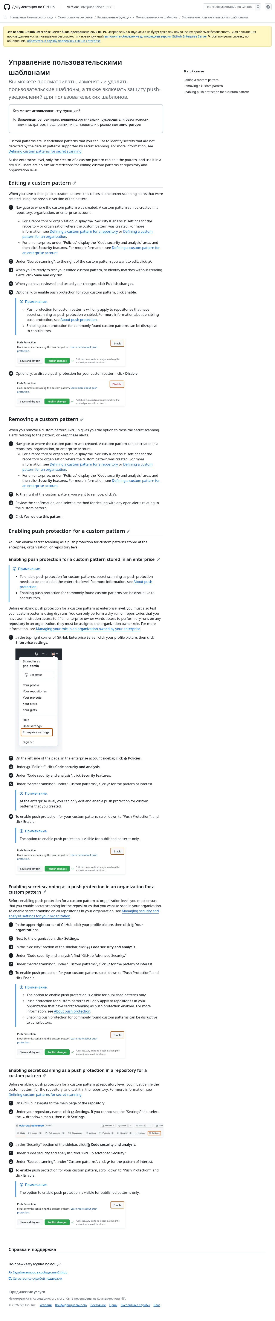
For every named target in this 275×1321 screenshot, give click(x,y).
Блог (156, 1305)
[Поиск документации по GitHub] (229, 7)
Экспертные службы (135, 1305)
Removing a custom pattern (46, 418)
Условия (46, 1305)
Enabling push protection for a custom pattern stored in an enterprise (84, 559)
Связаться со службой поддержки (35, 1278)
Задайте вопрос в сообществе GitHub (38, 1272)
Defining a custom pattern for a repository (84, 231)
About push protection (79, 319)
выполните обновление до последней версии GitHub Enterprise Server (155, 36)
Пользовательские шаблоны (157, 17)
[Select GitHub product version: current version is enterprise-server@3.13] (91, 7)
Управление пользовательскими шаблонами (215, 17)
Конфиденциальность (71, 1305)
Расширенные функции (114, 17)
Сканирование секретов (75, 17)
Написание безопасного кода (31, 17)
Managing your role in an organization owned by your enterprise (88, 628)
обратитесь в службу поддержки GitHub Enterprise (64, 41)
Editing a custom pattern (42, 182)
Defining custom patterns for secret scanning (45, 151)
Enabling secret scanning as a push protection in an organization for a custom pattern (81, 889)
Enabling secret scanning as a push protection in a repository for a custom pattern (78, 1072)
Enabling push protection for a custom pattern (69, 530)
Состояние (98, 1305)
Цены (113, 1305)
